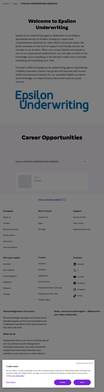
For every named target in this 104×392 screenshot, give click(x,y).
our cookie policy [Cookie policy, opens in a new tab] (18, 376)
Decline (62, 382)
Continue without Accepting (84, 363)
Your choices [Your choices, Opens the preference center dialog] (11, 382)
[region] (48, 374)
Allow (82, 382)
